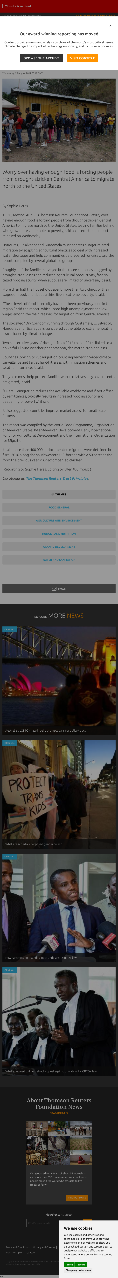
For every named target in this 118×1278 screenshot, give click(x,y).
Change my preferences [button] (78, 1270)
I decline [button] (80, 1264)
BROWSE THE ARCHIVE (42, 58)
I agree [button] (69, 1264)
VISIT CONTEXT (82, 58)
